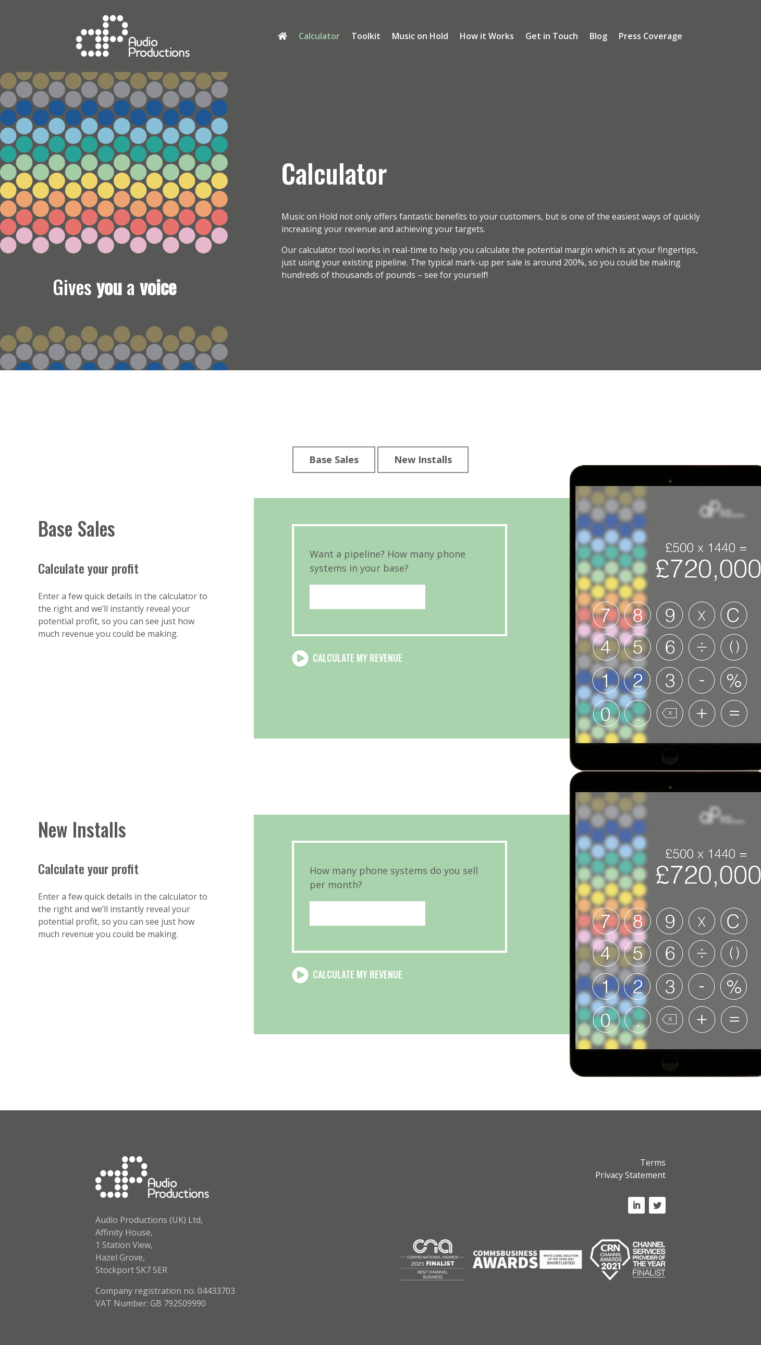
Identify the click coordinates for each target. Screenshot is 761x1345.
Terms (653, 1162)
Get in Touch (551, 37)
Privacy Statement (630, 1175)
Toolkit (365, 37)
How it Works (487, 37)
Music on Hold (420, 37)
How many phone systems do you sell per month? (394, 877)
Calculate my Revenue (357, 657)
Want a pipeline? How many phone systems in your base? (387, 561)
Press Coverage (650, 37)
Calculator (319, 37)
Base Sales (334, 459)
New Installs (423, 459)
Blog (598, 37)
